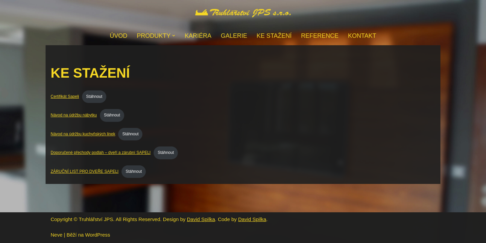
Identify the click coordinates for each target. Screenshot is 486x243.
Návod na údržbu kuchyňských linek (83, 134)
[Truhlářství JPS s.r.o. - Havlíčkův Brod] (243, 13)
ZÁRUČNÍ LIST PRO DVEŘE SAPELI (84, 171)
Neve (56, 235)
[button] (173, 35)
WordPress (97, 235)
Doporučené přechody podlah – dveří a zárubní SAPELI (101, 152)
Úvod (118, 35)
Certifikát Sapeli (65, 96)
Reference (320, 35)
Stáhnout (94, 96)
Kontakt (362, 35)
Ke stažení (274, 35)
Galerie (234, 35)
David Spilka (201, 219)
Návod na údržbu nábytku (74, 115)
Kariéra (198, 35)
